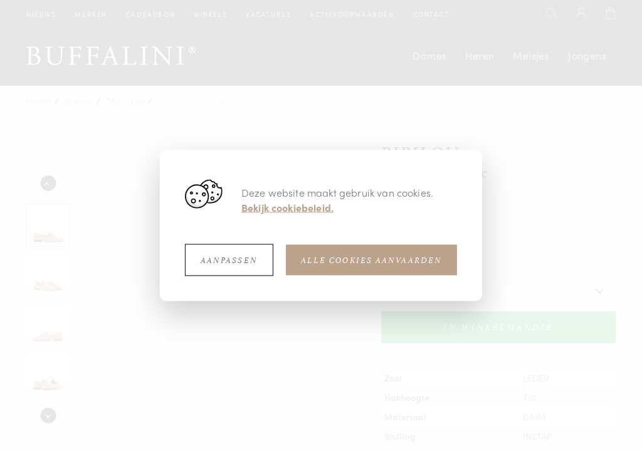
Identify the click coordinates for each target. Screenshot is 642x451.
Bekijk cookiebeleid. (287, 207)
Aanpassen (229, 260)
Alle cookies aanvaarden (371, 260)
